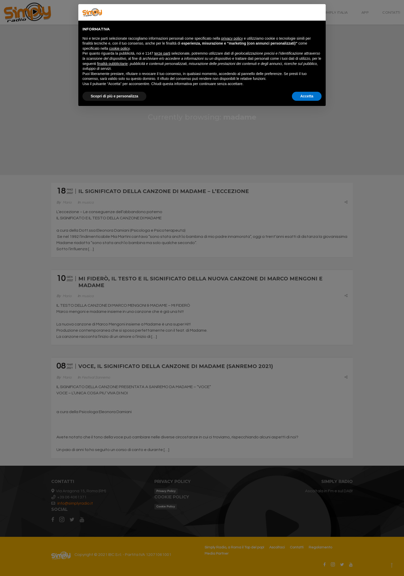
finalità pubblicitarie (112, 64)
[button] (319, 12)
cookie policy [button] (119, 48)
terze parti (162, 53)
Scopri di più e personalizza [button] (114, 96)
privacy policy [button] (232, 38)
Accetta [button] (306, 96)
